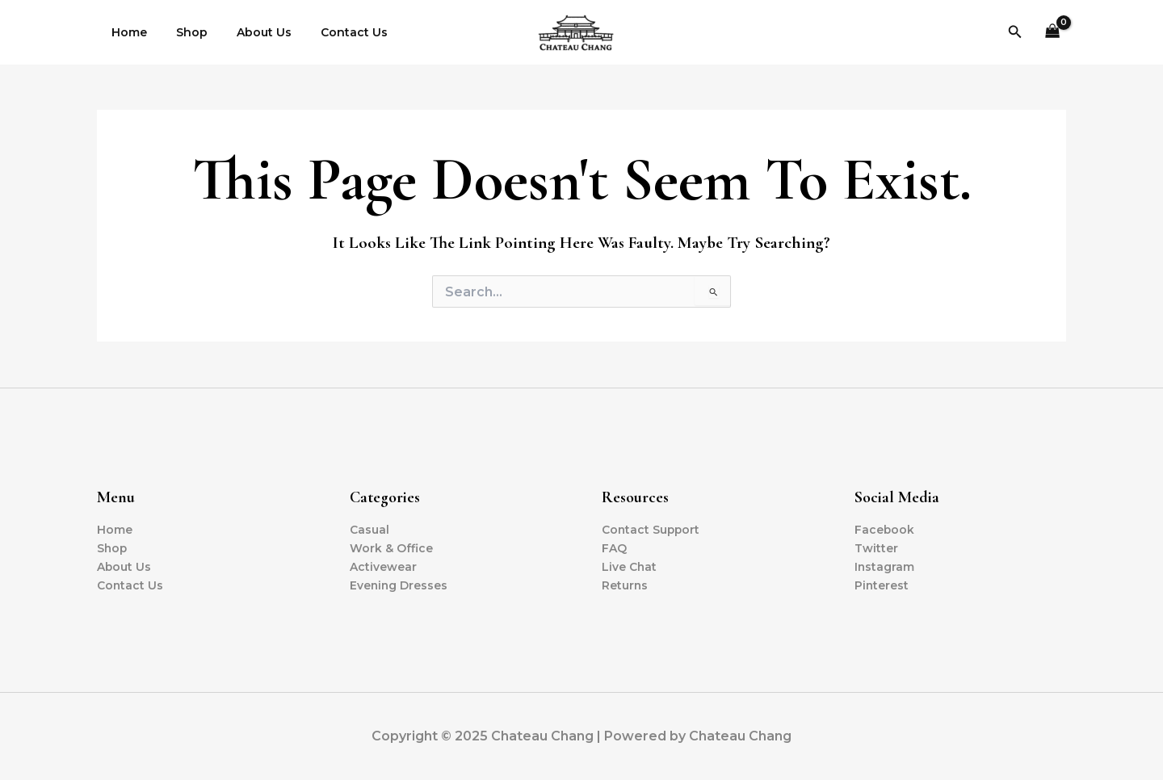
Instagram (884, 567)
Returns (625, 585)
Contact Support (652, 529)
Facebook (884, 529)
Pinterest (881, 585)
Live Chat (629, 567)
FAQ (614, 548)
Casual (369, 529)
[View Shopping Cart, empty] (1052, 32)
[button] (1015, 32)
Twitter (876, 548)
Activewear (383, 567)
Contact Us (331, 32)
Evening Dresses (399, 585)
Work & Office (391, 548)
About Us (247, 32)
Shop (182, 32)
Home (126, 32)
